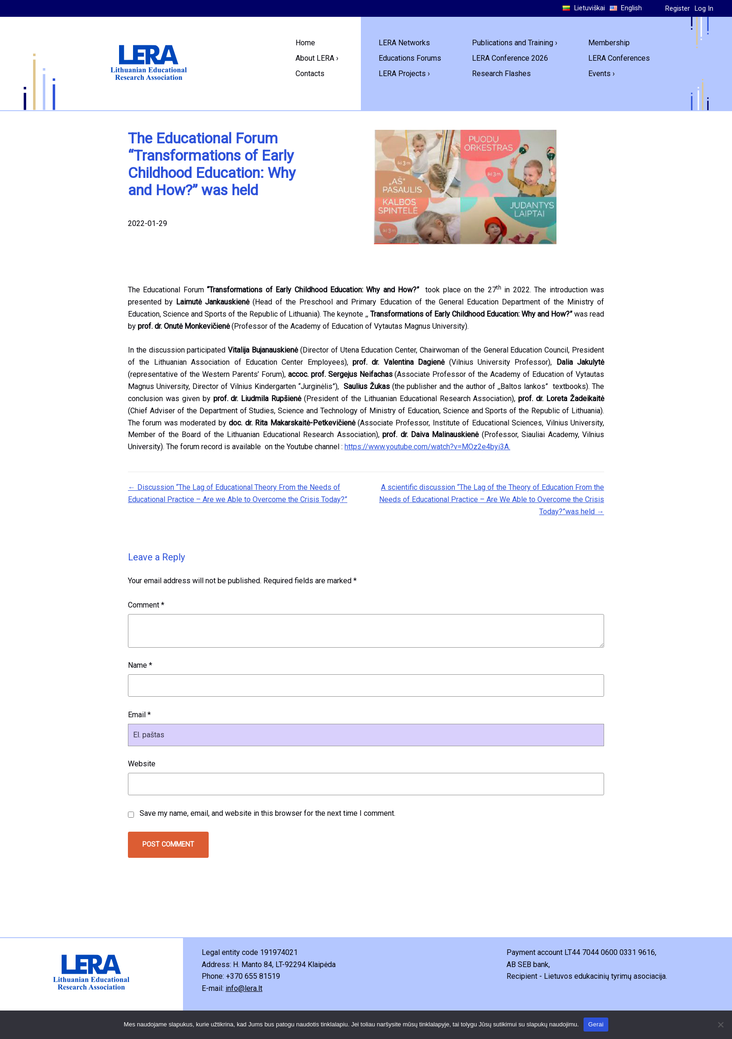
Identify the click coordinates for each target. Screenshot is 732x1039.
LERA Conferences (619, 58)
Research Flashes (501, 73)
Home (305, 42)
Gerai (596, 1024)
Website (141, 763)
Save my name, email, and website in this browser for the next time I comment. (267, 813)
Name (140, 665)
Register (677, 9)
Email (139, 714)
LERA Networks (404, 42)
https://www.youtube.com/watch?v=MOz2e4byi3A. (427, 446)
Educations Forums (410, 58)
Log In (704, 9)
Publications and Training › (514, 42)
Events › (601, 73)
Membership (609, 42)
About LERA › (317, 58)
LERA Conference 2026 (510, 58)
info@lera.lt (243, 988)
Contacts (310, 73)
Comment (146, 605)
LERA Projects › (404, 73)
